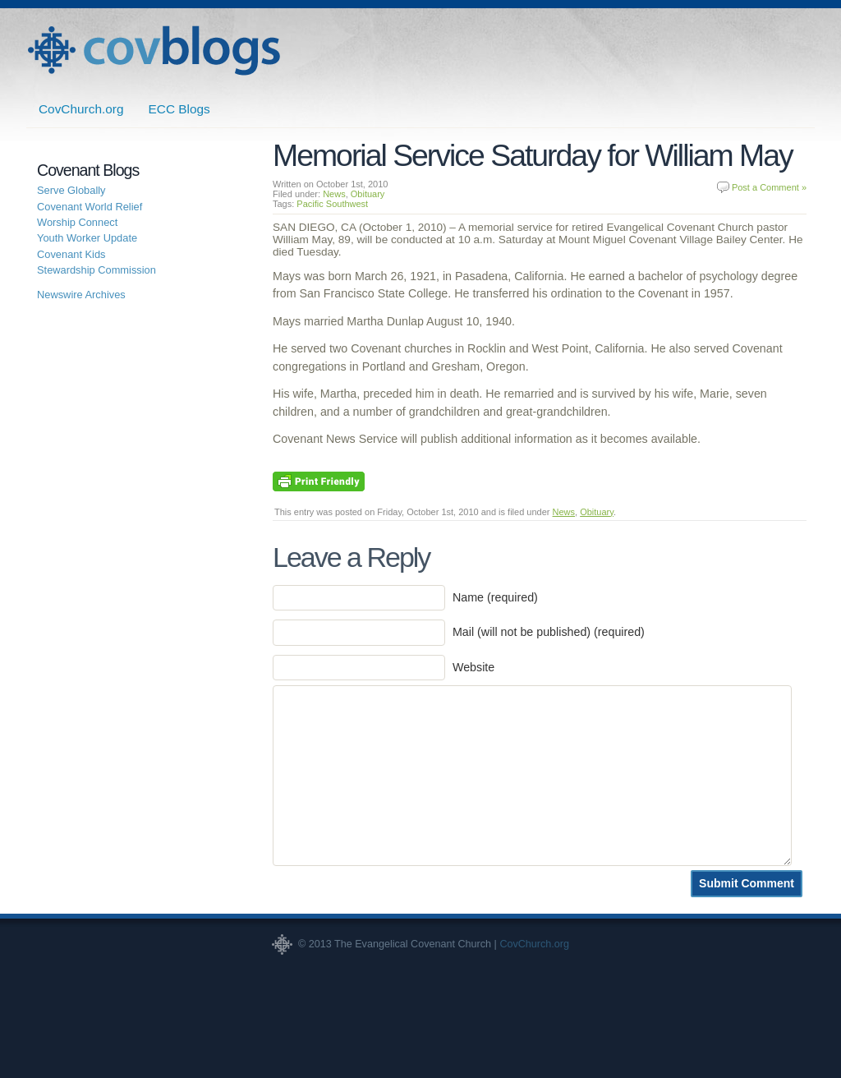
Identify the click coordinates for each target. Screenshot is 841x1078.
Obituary (368, 194)
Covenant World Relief (89, 206)
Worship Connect (77, 222)
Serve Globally (71, 190)
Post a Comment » (769, 187)
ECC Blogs (179, 109)
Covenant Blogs (153, 50)
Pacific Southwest (332, 204)
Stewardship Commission (96, 270)
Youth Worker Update (87, 238)
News (334, 194)
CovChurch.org (81, 109)
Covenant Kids (71, 254)
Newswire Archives (81, 294)
